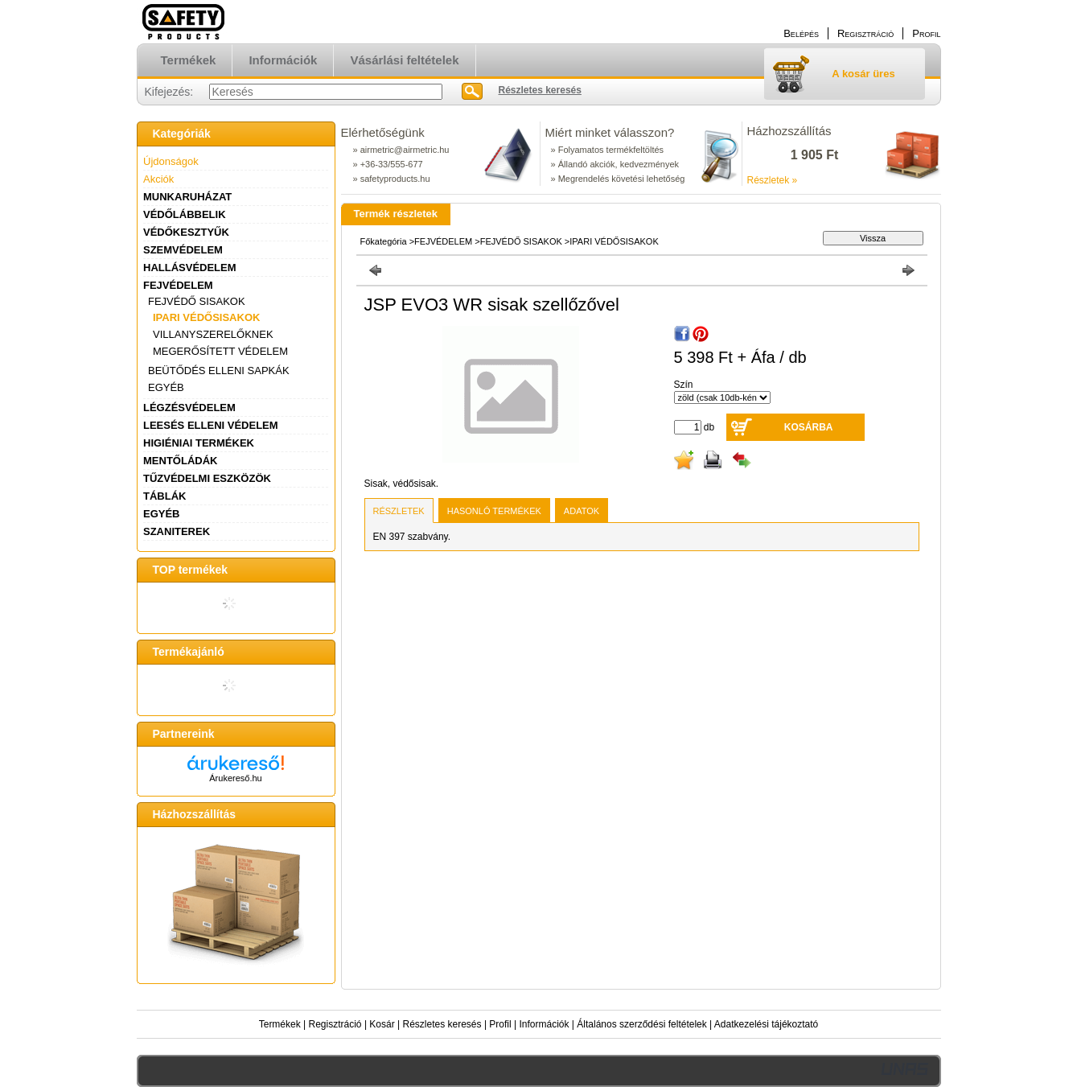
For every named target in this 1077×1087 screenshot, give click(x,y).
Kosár (381, 1024)
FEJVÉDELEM (178, 285)
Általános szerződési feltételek (641, 1024)
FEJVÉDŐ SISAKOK (196, 301)
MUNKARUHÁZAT (187, 197)
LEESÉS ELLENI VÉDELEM (210, 425)
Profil (500, 1024)
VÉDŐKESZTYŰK (186, 232)
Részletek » (772, 180)
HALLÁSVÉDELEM (189, 267)
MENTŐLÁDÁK (180, 461)
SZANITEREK (176, 531)
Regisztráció (335, 1024)
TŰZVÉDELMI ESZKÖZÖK (207, 478)
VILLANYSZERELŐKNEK (213, 334)
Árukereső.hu (235, 778)
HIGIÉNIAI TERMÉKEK (198, 443)
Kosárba (808, 427)
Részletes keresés (442, 1024)
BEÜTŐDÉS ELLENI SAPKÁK (219, 370)
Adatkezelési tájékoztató (766, 1024)
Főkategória (383, 241)
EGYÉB (166, 387)
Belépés (801, 33)
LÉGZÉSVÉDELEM (189, 407)
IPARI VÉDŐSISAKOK (206, 317)
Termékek (280, 1024)
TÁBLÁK (164, 496)
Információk (544, 1024)
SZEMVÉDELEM (183, 250)
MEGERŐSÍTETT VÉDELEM (220, 351)
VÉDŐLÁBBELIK (184, 214)
